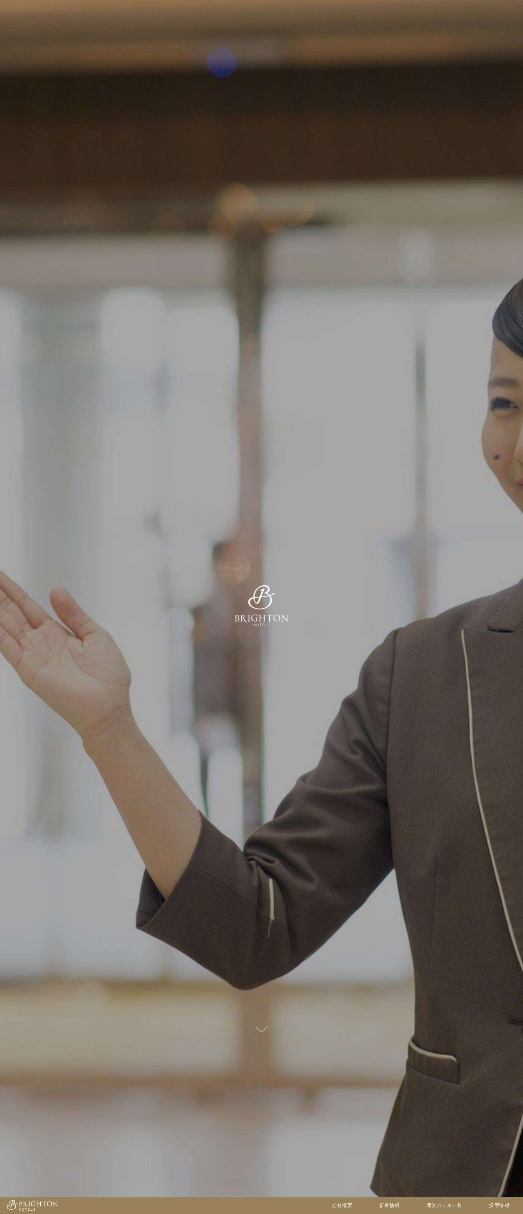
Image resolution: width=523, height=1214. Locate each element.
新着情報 (389, 1205)
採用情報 (499, 1205)
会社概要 (342, 1205)
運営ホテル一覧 (445, 1205)
